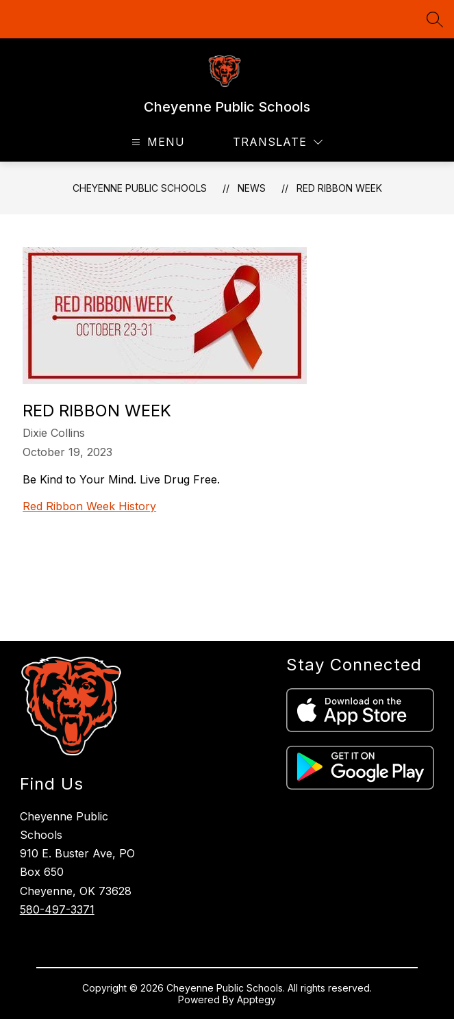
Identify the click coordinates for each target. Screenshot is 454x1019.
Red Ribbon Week (339, 188)
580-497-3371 (57, 909)
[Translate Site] (277, 142)
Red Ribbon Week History (89, 506)
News (252, 188)
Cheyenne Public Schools (140, 188)
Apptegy (256, 999)
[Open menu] (156, 142)
